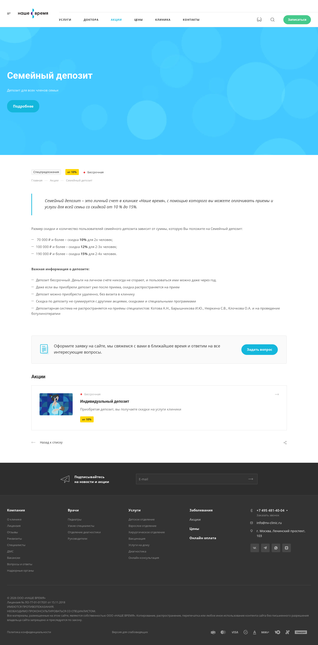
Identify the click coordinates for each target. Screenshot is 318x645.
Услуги (135, 510)
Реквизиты (14, 539)
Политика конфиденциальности (29, 632)
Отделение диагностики (84, 532)
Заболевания (201, 510)
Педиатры (74, 519)
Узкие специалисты (81, 526)
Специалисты (16, 545)
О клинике (14, 519)
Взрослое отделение (142, 526)
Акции (195, 519)
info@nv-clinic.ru (269, 523)
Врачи (73, 510)
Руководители (77, 539)
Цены (194, 528)
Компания (16, 510)
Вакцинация (137, 539)
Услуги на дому (139, 545)
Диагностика (137, 551)
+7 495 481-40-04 (270, 510)
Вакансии (13, 558)
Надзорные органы (20, 570)
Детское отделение (142, 519)
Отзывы (12, 532)
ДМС (10, 551)
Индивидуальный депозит (104, 401)
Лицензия (14, 526)
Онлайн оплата (202, 538)
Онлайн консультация (144, 558)
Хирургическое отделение (147, 532)
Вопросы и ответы (19, 564)
